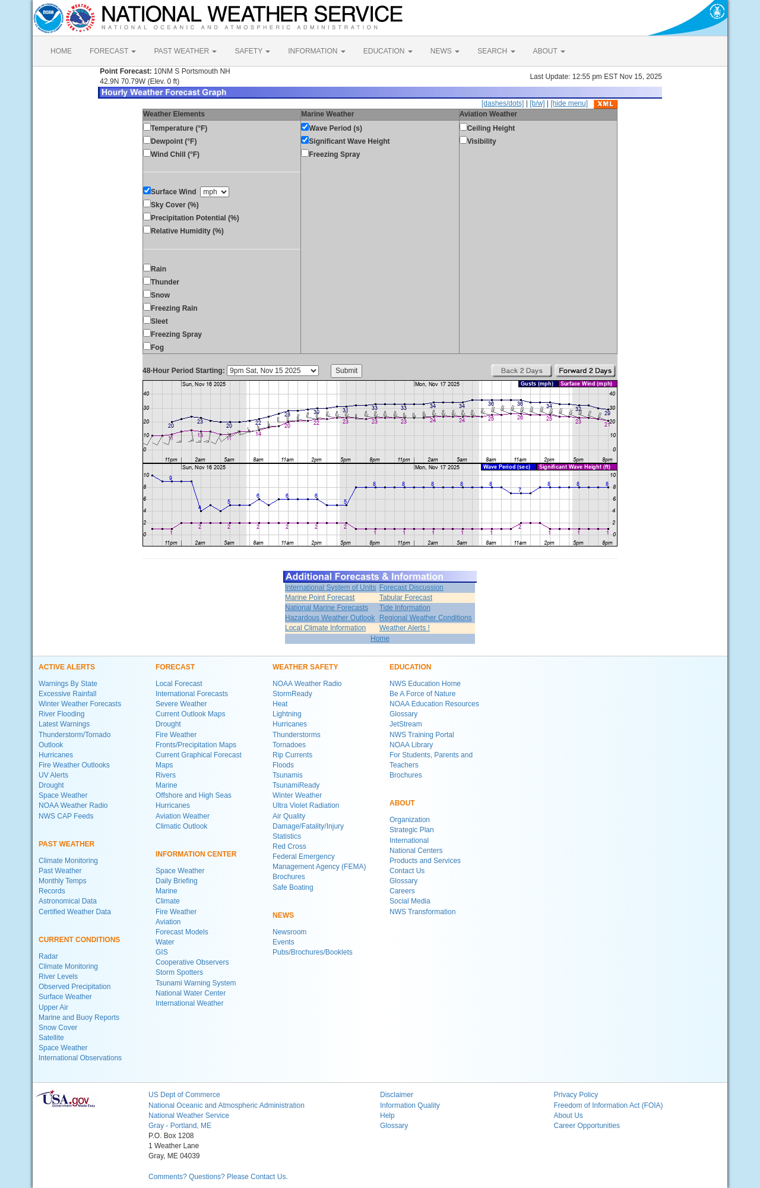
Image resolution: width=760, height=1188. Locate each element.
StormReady (292, 694)
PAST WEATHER (185, 51)
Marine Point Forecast (319, 597)
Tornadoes (289, 745)
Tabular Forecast (405, 597)
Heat (280, 704)
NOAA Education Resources (434, 704)
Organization (410, 820)
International (409, 840)
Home (380, 638)
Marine (167, 785)
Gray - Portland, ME (179, 1125)
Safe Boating (293, 887)
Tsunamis (288, 775)
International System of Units (330, 587)
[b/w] (537, 103)
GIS (162, 952)
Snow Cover (58, 1027)
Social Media (410, 901)
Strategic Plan (412, 830)
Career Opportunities (587, 1125)
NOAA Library (411, 745)
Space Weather (63, 795)
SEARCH (496, 51)
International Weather (190, 1003)
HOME (61, 51)
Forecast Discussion (411, 587)
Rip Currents (292, 755)
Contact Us (407, 871)
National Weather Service (188, 1115)
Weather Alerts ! (404, 628)
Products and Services (425, 861)
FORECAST (113, 51)
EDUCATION (388, 51)
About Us (568, 1115)
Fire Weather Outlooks (74, 765)
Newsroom (289, 932)
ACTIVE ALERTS (67, 667)
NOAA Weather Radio (73, 805)
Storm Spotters (179, 972)
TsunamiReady (296, 785)
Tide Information (404, 608)
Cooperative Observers (192, 962)
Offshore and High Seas (194, 795)
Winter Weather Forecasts (80, 704)
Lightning (287, 714)
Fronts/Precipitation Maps (196, 745)
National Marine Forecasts (326, 608)
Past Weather (60, 871)
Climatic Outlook (181, 826)
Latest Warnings (64, 724)
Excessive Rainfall (67, 694)
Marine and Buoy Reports (79, 1017)
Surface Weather (65, 997)
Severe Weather (181, 704)
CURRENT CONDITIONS (79, 940)
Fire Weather (176, 735)
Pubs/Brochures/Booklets (313, 952)
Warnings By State (68, 684)
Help (387, 1115)
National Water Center (191, 993)
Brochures (289, 877)
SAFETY (252, 51)
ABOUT (549, 51)
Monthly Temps (62, 881)
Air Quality (289, 816)
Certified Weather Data (75, 912)
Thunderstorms (297, 735)
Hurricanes (56, 755)
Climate (168, 901)
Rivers (166, 775)
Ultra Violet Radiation (306, 805)
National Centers (416, 850)
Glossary (403, 714)
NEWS (445, 51)
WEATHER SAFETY (305, 667)
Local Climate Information (325, 628)
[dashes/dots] (503, 103)
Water (165, 942)
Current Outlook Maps (190, 714)
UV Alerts (53, 775)
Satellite (51, 1038)
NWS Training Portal (422, 735)
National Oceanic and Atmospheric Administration (226, 1105)
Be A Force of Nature (422, 694)
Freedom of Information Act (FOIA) (608, 1105)
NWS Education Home (425, 684)
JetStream (406, 724)
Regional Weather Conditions (425, 618)
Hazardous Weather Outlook (330, 618)
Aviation (168, 922)
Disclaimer (396, 1095)
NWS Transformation (422, 912)
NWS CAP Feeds (66, 816)
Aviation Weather (183, 816)
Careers (402, 891)
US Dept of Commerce (184, 1095)
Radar (48, 956)
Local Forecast (179, 684)
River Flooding (61, 714)
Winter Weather (297, 795)
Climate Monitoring (68, 861)
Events (283, 942)
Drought (51, 785)
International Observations (80, 1058)
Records (52, 891)
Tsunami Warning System (196, 983)
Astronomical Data (68, 901)
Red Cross (289, 846)
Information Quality (410, 1105)
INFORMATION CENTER (196, 854)
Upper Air (53, 1007)
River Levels (58, 976)
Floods (283, 765)
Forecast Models (182, 932)
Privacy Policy (576, 1095)
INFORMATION (316, 51)
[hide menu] (569, 103)
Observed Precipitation (74, 986)
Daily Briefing (177, 881)
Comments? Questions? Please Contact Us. (218, 1177)
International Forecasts (192, 694)
